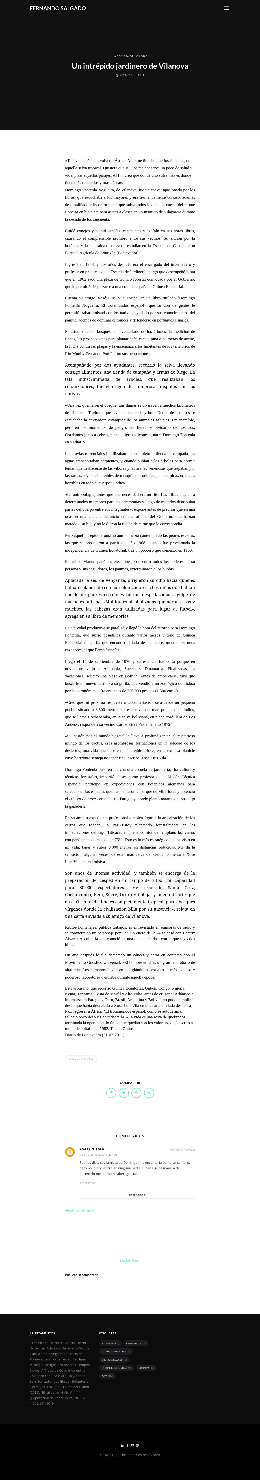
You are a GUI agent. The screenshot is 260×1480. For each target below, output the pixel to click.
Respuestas (87, 1183)
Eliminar (190, 1150)
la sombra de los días (130, 56)
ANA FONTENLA (91, 1149)
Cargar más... (130, 1261)
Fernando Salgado (58, 8)
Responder (176, 1150)
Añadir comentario (79, 1210)
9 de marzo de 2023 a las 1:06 (98, 1154)
